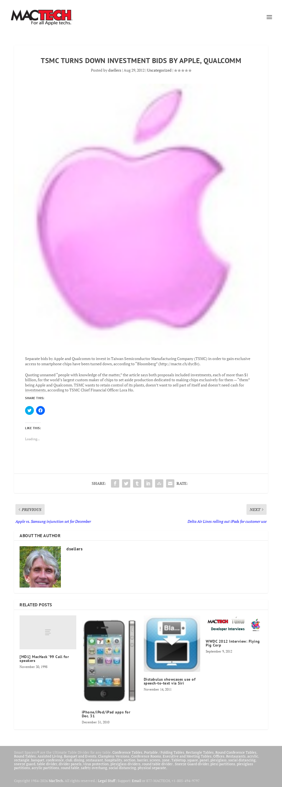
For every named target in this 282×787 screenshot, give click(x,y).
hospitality (113, 760)
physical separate (152, 767)
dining (79, 760)
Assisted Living (49, 756)
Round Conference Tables (235, 752)
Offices (218, 756)
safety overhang (94, 767)
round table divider (157, 763)
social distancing (242, 760)
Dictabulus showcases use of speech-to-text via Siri (170, 681)
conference (55, 760)
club (69, 760)
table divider (47, 763)
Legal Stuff (106, 780)
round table (70, 767)
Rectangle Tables (200, 752)
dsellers (114, 70)
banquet (37, 760)
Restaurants (236, 756)
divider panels (70, 763)
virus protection (96, 763)
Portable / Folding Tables (164, 752)
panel (204, 760)
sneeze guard (24, 763)
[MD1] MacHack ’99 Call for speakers (44, 658)
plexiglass (218, 760)
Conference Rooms (146, 756)
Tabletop (178, 760)
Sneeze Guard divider (192, 763)
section (129, 760)
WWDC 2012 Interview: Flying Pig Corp (233, 643)
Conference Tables (127, 752)
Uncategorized (159, 70)
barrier (142, 760)
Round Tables (25, 756)
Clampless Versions (113, 756)
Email (136, 780)
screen (155, 760)
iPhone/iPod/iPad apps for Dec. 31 (106, 714)
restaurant (94, 760)
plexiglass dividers (125, 763)
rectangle (21, 760)
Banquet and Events (80, 756)
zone (166, 760)
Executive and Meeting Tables (187, 756)
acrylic (252, 756)
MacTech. (56, 780)
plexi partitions (222, 763)
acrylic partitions (45, 767)
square (192, 760)
